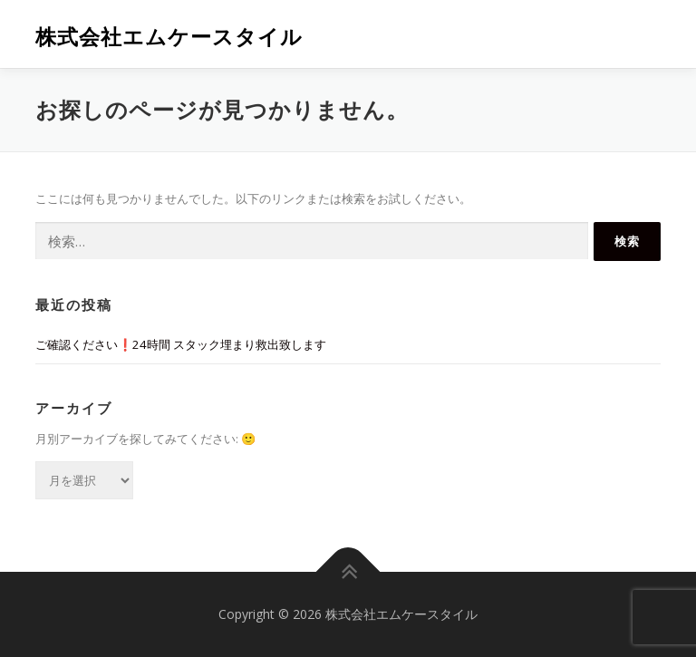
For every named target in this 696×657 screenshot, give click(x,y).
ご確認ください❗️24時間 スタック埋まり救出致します (180, 344)
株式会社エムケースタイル (169, 36)
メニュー (645, 33)
